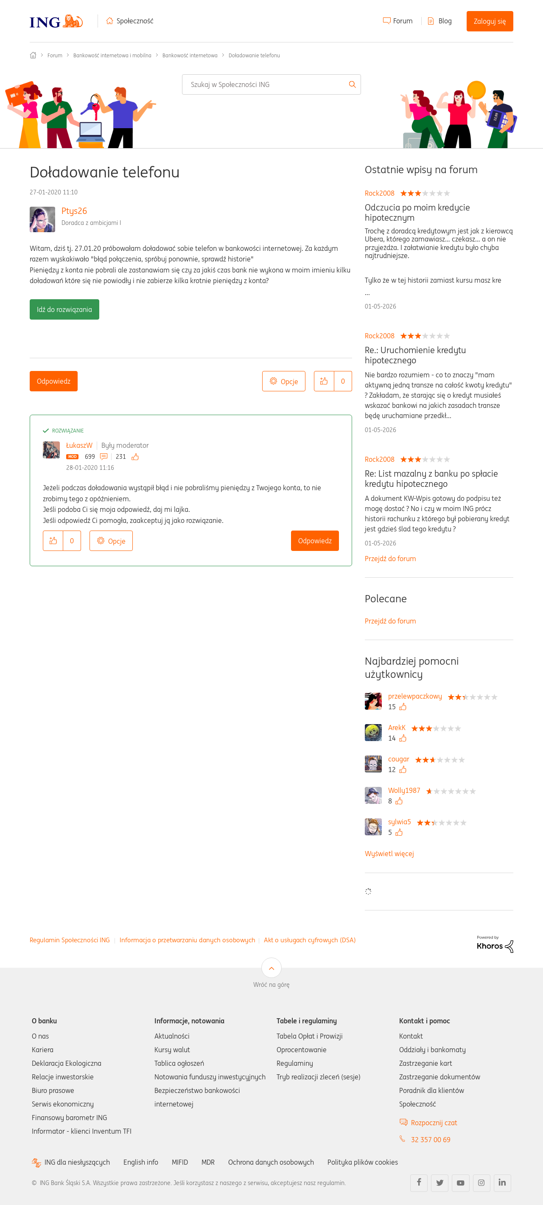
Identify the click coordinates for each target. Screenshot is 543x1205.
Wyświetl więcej (389, 853)
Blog (445, 21)
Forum (403, 21)
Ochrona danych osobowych (271, 1162)
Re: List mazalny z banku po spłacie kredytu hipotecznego (431, 479)
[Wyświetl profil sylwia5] (401, 821)
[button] (324, 381)
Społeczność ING (33, 55)
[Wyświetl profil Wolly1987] (406, 790)
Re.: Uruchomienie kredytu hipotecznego (415, 355)
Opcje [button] (289, 381)
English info (140, 1162)
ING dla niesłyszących (77, 1162)
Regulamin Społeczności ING (70, 940)
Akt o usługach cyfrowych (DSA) (310, 940)
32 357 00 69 (431, 1139)
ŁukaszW (79, 445)
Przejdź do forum (390, 558)
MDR (208, 1162)
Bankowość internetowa (190, 55)
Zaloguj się (490, 21)
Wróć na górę (271, 985)
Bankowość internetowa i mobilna (112, 55)
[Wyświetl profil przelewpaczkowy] (417, 696)
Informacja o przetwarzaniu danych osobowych (187, 940)
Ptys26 (74, 210)
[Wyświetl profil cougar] (401, 759)
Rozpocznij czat (434, 1122)
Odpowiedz (53, 381)
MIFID (180, 1162)
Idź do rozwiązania (64, 309)
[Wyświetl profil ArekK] (399, 727)
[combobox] (271, 84)
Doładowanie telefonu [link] (254, 55)
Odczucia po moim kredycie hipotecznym (417, 212)
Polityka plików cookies (362, 1162)
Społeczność (135, 21)
